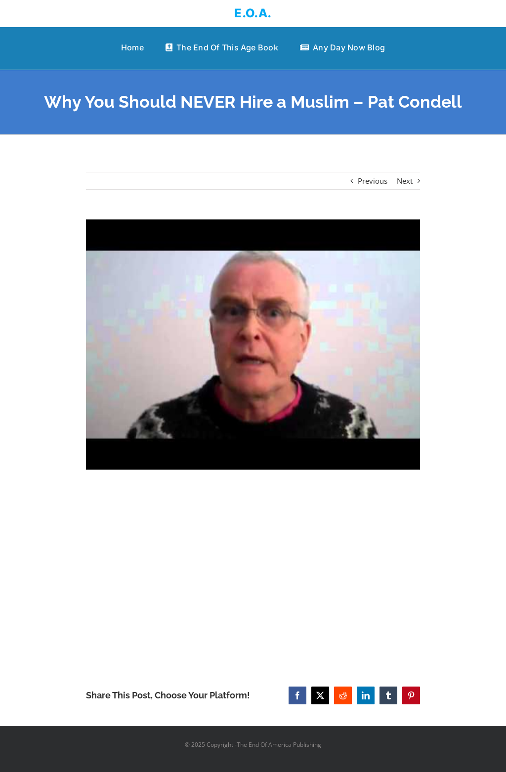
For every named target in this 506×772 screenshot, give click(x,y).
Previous (372, 181)
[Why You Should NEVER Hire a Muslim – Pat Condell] (253, 344)
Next (405, 181)
